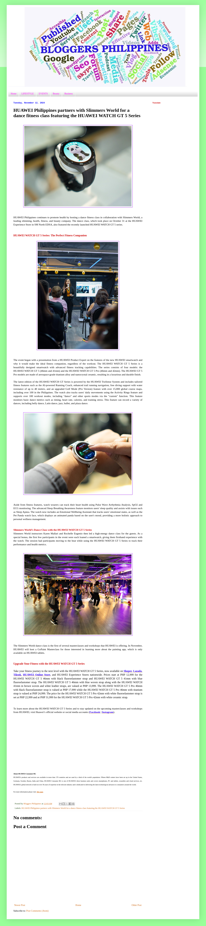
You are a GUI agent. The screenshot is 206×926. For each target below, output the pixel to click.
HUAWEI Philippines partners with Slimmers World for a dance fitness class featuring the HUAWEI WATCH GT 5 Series (73, 808)
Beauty (56, 93)
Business (68, 93)
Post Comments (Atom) (37, 911)
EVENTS (43, 93)
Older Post (137, 905)
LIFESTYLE (27, 93)
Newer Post (19, 905)
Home (13, 93)
